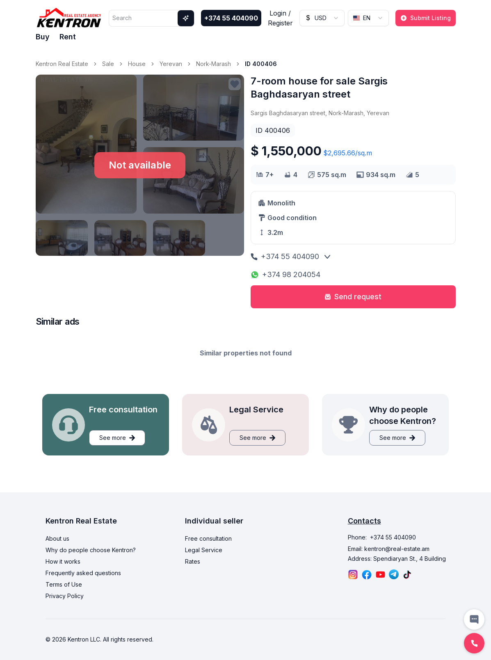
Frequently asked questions (83, 572)
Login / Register (280, 18)
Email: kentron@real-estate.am (388, 548)
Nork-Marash (213, 63)
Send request (352, 296)
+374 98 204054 (285, 274)
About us (57, 538)
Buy (43, 36)
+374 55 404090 (231, 18)
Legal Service (203, 549)
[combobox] (322, 18)
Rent (67, 36)
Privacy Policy (65, 595)
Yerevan (171, 63)
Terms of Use (64, 584)
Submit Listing (425, 17)
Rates (192, 561)
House (137, 63)
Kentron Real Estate (62, 63)
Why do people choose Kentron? (91, 549)
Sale (108, 63)
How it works (63, 561)
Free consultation (208, 538)
